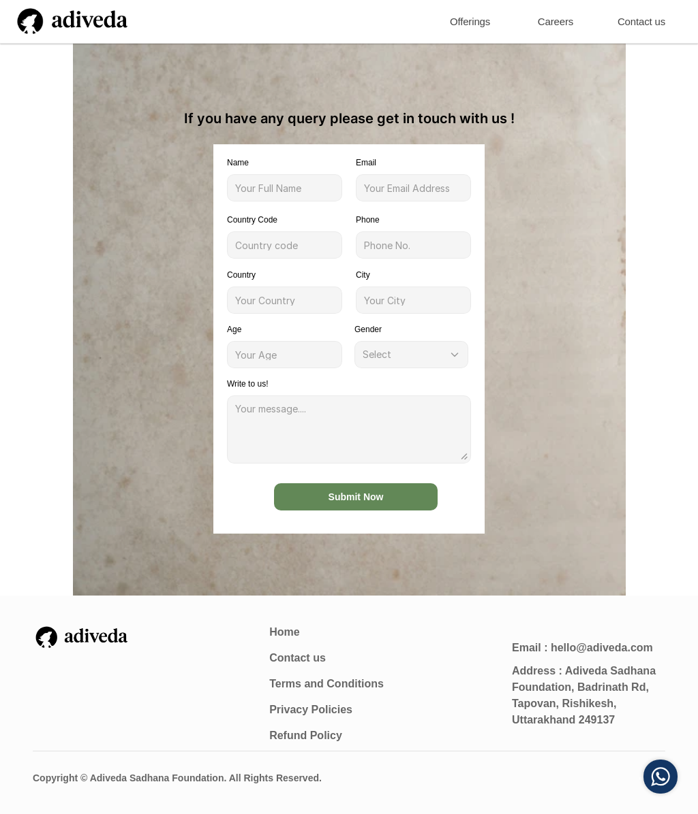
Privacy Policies (310, 709)
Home (284, 632)
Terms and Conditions (326, 683)
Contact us (297, 658)
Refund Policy (305, 735)
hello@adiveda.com (602, 647)
